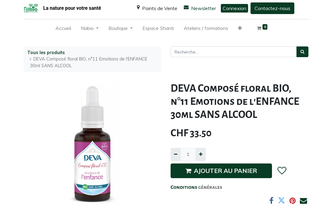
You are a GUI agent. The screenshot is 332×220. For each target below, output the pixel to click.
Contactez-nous (272, 8)
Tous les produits (46, 52)
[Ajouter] (200, 154)
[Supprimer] (176, 154)
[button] (240, 29)
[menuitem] (63, 29)
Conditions (184, 187)
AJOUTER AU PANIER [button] (221, 170)
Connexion (234, 8)
